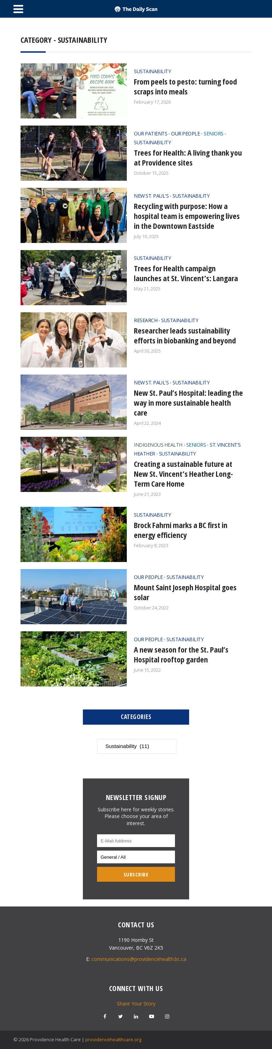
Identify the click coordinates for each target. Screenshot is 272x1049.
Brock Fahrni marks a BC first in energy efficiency (180, 530)
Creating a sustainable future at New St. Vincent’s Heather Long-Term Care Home (183, 473)
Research (145, 320)
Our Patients (150, 133)
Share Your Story (136, 1003)
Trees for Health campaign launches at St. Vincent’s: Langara (186, 273)
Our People (185, 133)
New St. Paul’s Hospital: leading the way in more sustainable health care (188, 402)
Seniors (213, 133)
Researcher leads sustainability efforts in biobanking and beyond (185, 335)
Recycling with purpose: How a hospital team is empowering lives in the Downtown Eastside (187, 216)
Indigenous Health (158, 444)
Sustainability (152, 71)
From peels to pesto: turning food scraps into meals (185, 86)
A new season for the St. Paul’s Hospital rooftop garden (181, 654)
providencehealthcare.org (113, 1039)
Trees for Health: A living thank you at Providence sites (188, 157)
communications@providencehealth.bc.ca (138, 959)
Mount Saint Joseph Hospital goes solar (185, 592)
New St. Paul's (151, 195)
